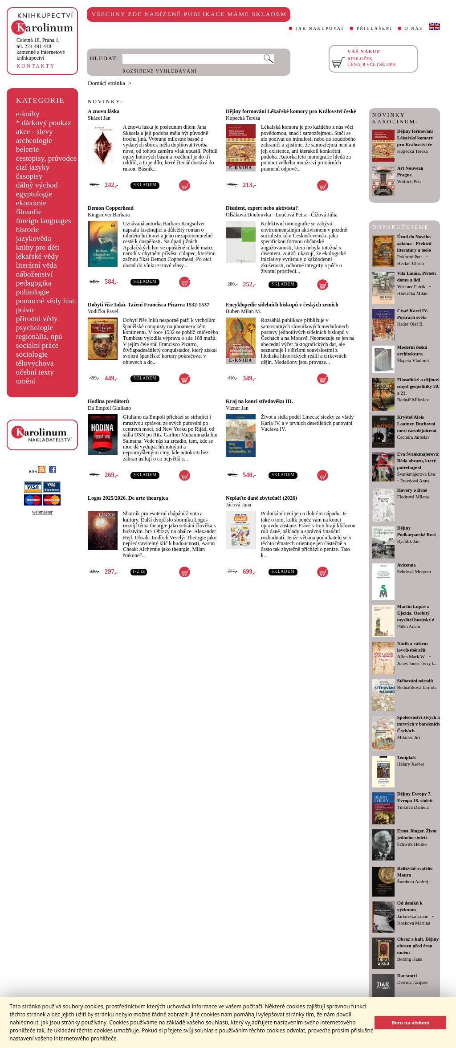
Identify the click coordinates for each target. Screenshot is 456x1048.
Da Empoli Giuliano (109, 408)
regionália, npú (39, 336)
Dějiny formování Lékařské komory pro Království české (291, 111)
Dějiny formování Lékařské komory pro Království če (415, 138)
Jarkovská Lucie (412, 916)
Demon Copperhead (111, 208)
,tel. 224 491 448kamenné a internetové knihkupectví (40, 49)
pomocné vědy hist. (46, 301)
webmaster (42, 512)
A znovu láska (103, 111)
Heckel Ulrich (410, 263)
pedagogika (34, 283)
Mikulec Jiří (408, 737)
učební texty (35, 372)
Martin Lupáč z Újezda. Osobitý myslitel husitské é (415, 613)
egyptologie (34, 194)
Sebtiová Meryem (414, 571)
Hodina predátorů (108, 401)
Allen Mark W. (411, 656)
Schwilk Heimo (412, 844)
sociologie (32, 354)
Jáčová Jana (238, 505)
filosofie (29, 212)
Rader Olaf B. (410, 324)
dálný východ (37, 185)
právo (24, 310)
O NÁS (414, 28)
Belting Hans (409, 959)
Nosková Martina (413, 923)
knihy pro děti (37, 247)
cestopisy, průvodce (46, 158)
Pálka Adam (408, 626)
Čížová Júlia (324, 215)
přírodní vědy (37, 318)
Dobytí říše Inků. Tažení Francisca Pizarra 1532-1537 (148, 305)
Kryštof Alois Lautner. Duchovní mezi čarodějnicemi (416, 424)
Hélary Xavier (410, 764)
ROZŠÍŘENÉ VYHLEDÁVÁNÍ (159, 71)
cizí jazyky (33, 167)
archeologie (34, 140)
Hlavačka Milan (412, 293)
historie (27, 229)
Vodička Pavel (103, 311)
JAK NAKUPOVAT (320, 28)
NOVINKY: (105, 101)
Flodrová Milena (413, 496)
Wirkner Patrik (411, 286)
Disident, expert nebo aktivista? (262, 208)
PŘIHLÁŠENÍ (375, 28)
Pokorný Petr (409, 256)
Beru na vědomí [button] (410, 1022)
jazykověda (33, 238)
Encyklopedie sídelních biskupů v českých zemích (282, 305)
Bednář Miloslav (413, 399)
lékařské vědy (37, 256)
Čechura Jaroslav (413, 437)
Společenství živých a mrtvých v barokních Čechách (418, 724)
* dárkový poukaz (43, 122)
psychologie (34, 327)
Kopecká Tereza (243, 118)
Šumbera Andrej (412, 881)
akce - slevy (34, 131)
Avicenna (406, 565)
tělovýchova (35, 363)
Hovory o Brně (412, 490)
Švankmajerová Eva (416, 474)
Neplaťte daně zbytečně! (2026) (261, 498)
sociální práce (37, 345)
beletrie (27, 149)
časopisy (29, 176)
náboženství (34, 274)
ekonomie (31, 203)
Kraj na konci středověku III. (259, 401)
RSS (36, 471)
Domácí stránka (106, 83)
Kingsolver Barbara (109, 215)
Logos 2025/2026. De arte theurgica (128, 498)
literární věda (36, 265)
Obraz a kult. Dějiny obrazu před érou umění (418, 946)
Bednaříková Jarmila (416, 687)
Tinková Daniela (413, 807)
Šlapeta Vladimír (413, 360)
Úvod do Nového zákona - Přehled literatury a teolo (414, 243)
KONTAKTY (35, 66)
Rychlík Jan (408, 541)
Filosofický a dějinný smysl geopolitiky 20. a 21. (418, 386)
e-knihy (28, 114)
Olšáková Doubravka (248, 215)
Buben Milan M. (243, 311)
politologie (32, 292)
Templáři (406, 757)
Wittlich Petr (409, 181)
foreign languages (43, 220)
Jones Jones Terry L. (416, 663)
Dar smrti (407, 975)
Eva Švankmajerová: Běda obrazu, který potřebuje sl (418, 461)
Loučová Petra (291, 215)
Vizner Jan (237, 408)
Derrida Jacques (412, 982)
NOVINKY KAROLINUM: (395, 118)
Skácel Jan (99, 118)
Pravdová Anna (414, 480)
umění (25, 381)
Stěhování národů (415, 680)
